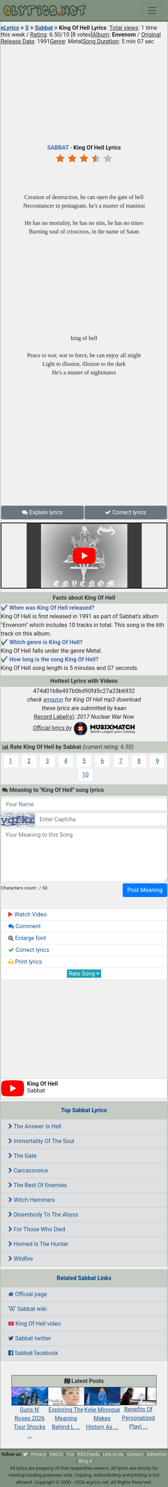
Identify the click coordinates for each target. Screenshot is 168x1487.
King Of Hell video (34, 1323)
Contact (135, 1454)
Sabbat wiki (27, 1309)
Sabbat (44, 27)
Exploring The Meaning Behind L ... (66, 1411)
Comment (24, 926)
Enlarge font (27, 938)
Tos (70, 1454)
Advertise (157, 1454)
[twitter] (25, 1454)
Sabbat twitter (29, 1338)
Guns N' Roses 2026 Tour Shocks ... (30, 1415)
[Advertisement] (84, 93)
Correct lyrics (125, 512)
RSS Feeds (88, 1454)
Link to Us (113, 1454)
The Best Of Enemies (37, 1185)
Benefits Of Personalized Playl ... (138, 1411)
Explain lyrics (42, 512)
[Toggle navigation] (152, 10)
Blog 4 (85, 1461)
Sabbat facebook (33, 1353)
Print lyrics (25, 961)
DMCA (56, 1454)
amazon (53, 699)
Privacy (38, 1454)
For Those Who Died (36, 1229)
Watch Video (27, 914)
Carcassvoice (28, 1170)
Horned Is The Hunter (38, 1244)
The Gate (22, 1155)
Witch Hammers (31, 1199)
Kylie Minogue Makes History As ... (102, 1411)
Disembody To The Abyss (43, 1214)
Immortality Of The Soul (41, 1141)
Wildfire (20, 1258)
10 (85, 774)
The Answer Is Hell (34, 1126)
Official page (27, 1294)
